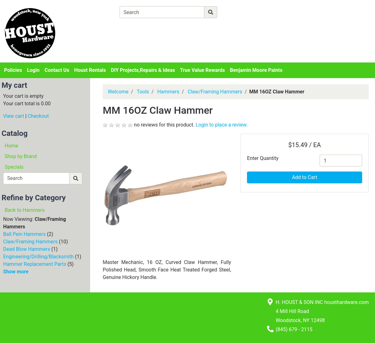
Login (33, 70)
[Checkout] (203, 27)
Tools (143, 92)
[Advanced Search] (244, 12)
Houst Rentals (90, 70)
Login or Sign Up (328, 20)
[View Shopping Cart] (144, 27)
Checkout (38, 116)
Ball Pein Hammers (24, 234)
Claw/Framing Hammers (30, 242)
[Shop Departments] (97, 12)
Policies (13, 70)
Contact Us (56, 70)
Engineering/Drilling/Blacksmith (38, 257)
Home (11, 146)
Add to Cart (304, 177)
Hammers (168, 92)
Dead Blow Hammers (26, 249)
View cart (13, 116)
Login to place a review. (222, 125)
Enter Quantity (262, 158)
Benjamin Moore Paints (256, 70)
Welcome (118, 92)
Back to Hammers (25, 210)
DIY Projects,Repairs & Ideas (143, 70)
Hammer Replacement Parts (34, 264)
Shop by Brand (21, 156)
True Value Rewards (202, 70)
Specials (14, 167)
